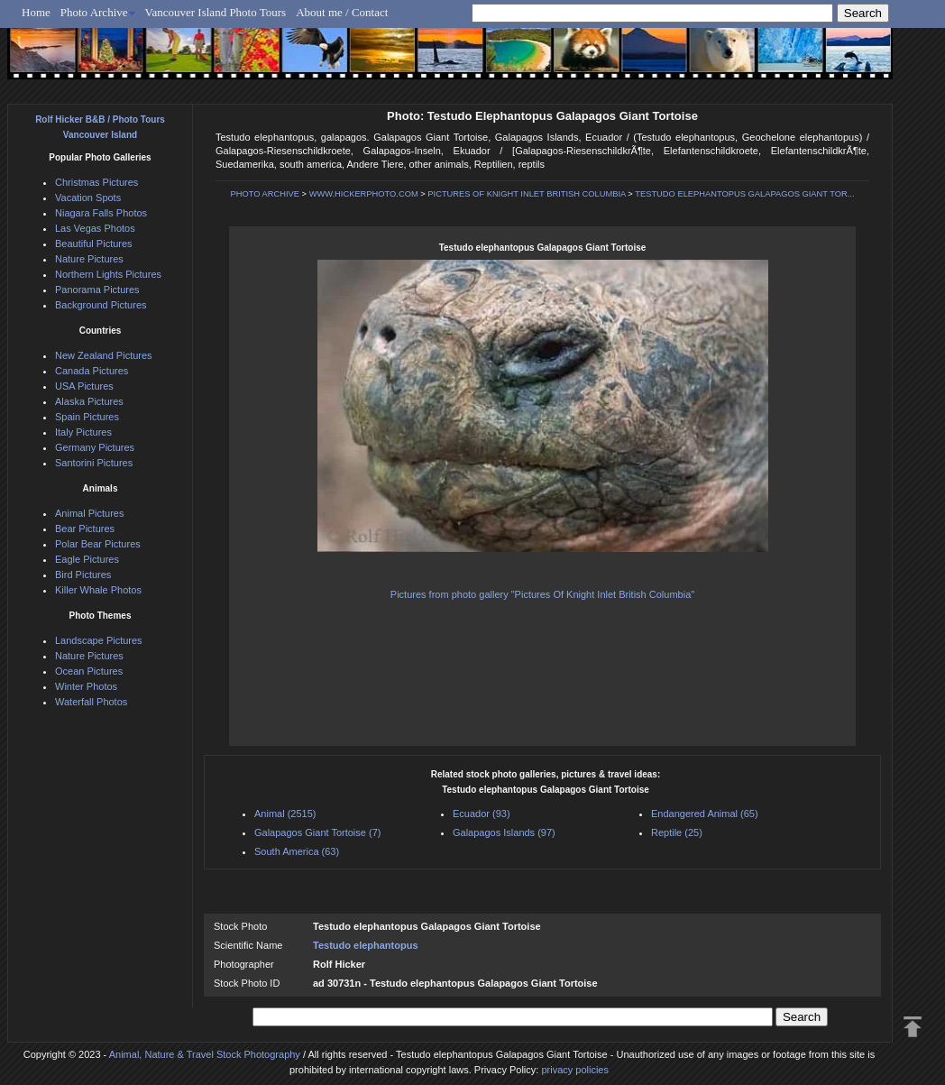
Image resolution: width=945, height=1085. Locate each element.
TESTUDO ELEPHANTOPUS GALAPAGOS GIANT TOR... (744, 193)
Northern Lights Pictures (108, 274)
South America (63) (296, 851)
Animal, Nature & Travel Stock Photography (204, 1054)
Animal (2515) (285, 813)
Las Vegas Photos (95, 228)
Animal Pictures (89, 513)
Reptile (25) (676, 832)
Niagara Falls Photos (101, 212)
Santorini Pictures (94, 462)
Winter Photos (86, 686)
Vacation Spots (88, 197)
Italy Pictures (83, 432)
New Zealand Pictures (103, 355)
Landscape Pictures (98, 640)
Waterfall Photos (91, 701)
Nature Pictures (89, 258)
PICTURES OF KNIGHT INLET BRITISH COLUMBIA (526, 193)
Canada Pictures (91, 370)
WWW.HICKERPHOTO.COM (363, 193)
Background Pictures (101, 304)
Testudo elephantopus (365, 945)
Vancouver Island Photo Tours (216, 12)
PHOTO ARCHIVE (264, 193)
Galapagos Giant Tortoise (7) (317, 832)
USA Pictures (84, 386)
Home (36, 12)
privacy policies (575, 1069)
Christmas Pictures (96, 182)
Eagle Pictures (87, 559)
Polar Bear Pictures (98, 543)
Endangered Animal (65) (704, 813)
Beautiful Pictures (94, 243)
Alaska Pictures (89, 401)
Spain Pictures (87, 416)
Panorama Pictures (97, 289)
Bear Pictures (85, 528)
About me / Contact (342, 12)
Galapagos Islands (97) (504, 832)
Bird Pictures (83, 574)
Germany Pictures (94, 447)
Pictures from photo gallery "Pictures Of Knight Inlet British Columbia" (542, 594)
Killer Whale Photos (98, 589)
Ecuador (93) (481, 813)
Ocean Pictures (89, 671)
